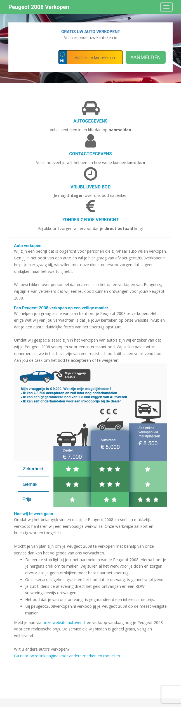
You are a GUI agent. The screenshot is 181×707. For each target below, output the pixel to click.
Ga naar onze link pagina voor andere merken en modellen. (67, 655)
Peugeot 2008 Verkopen (38, 7)
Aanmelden (145, 57)
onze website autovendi (64, 622)
